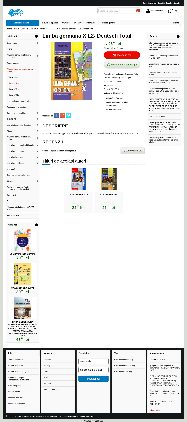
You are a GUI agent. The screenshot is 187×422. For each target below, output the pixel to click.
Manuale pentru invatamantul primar (19, 138)
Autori (46, 378)
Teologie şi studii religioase (18, 175)
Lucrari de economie (15, 151)
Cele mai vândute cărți (123, 360)
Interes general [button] (157, 353)
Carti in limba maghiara (17, 113)
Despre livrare (14, 392)
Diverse (10, 181)
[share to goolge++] (62, 115)
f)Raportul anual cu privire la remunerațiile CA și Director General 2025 (165, 368)
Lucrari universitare (15, 157)
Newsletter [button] (84, 353)
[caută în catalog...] (116, 11)
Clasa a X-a (118, 93)
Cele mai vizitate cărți (123, 372)
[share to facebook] (56, 115)
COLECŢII (11, 119)
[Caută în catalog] (138, 10)
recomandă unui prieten (117, 102)
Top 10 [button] (153, 36)
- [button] (36, 36)
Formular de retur (51, 389)
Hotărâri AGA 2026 (157, 360)
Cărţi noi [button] (12, 225)
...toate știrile (155, 410)
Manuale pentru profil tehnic (20, 101)
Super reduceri (13, 63)
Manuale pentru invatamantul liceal (20, 70)
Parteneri (47, 383)
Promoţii (47, 366)
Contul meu (153, 11)
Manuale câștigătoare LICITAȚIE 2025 (20, 208)
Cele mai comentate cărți (124, 366)
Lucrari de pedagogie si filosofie (20, 145)
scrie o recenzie (113, 109)
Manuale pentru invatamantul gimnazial (19, 56)
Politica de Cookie (15, 366)
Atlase (9, 131)
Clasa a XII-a (13, 95)
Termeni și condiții (15, 360)
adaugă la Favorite (114, 98)
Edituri (46, 372)
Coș (172, 11)
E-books (10, 201)
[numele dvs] (93, 361)
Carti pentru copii (14, 43)
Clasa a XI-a (13, 89)
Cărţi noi (47, 360)
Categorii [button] (12, 36)
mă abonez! (93, 378)
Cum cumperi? (14, 386)
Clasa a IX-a (13, 77)
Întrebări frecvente (16, 398)
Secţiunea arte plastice (16, 107)
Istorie (9, 49)
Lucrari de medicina (15, 163)
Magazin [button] (48, 353)
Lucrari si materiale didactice (19, 125)
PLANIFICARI (13, 215)
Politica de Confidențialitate (19, 372)
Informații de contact (16, 404)
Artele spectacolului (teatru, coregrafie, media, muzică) (18, 188)
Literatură (11, 169)
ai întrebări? (111, 106)
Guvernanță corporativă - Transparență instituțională (19, 379)
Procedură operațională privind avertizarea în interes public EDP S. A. (165, 393)
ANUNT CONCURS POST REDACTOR (161, 403)
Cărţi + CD (11, 195)
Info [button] (10, 353)
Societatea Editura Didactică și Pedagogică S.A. (40, 416)
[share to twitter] (68, 115)
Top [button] (116, 353)
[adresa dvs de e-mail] (93, 370)
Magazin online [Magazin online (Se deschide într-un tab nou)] (71, 416)
